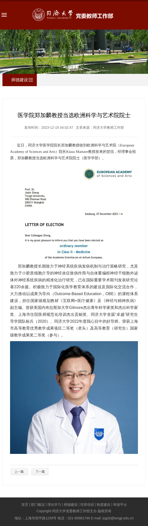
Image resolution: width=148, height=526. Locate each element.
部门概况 (38, 505)
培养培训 (87, 505)
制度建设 (103, 505)
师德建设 (71, 505)
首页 (24, 505)
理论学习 (54, 505)
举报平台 (120, 505)
